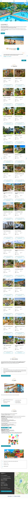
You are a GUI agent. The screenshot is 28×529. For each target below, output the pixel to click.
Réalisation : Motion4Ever (17, 496)
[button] (26, 158)
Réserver (2, 33)
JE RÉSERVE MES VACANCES (6, 375)
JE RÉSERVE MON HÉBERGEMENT (6, 491)
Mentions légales (10, 496)
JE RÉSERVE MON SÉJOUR (5, 405)
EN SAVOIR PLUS (8, 85)
